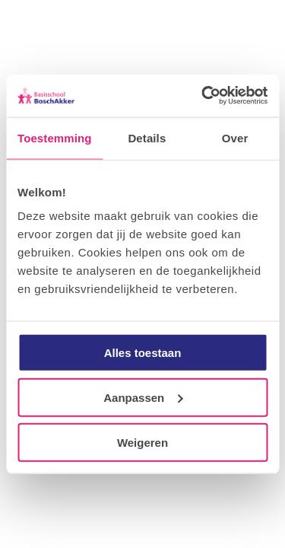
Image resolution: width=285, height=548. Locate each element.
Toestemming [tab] (54, 137)
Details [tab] (147, 137)
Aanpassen (142, 396)
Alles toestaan (143, 352)
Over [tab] (235, 137)
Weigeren (142, 441)
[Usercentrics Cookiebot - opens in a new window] (203, 96)
